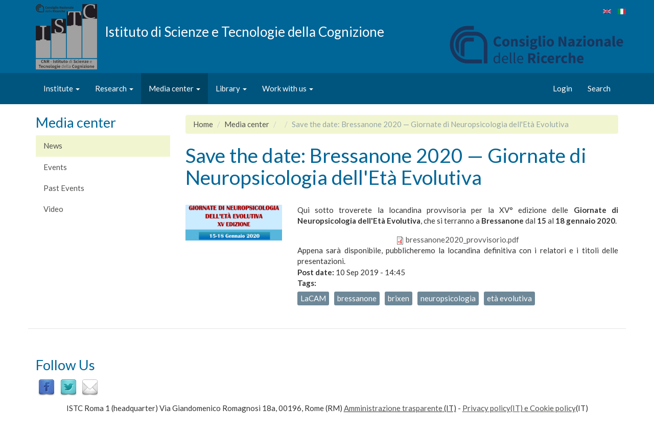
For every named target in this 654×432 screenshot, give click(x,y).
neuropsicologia (448, 298)
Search (599, 88)
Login (562, 88)
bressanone (357, 298)
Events (55, 167)
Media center (174, 88)
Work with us (287, 88)
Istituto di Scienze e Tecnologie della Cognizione (244, 31)
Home (203, 124)
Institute (61, 88)
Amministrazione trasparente (393, 408)
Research (114, 88)
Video (53, 208)
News (52, 145)
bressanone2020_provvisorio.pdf (462, 239)
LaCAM (313, 298)
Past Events (63, 188)
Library (231, 88)
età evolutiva (509, 298)
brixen (398, 298)
